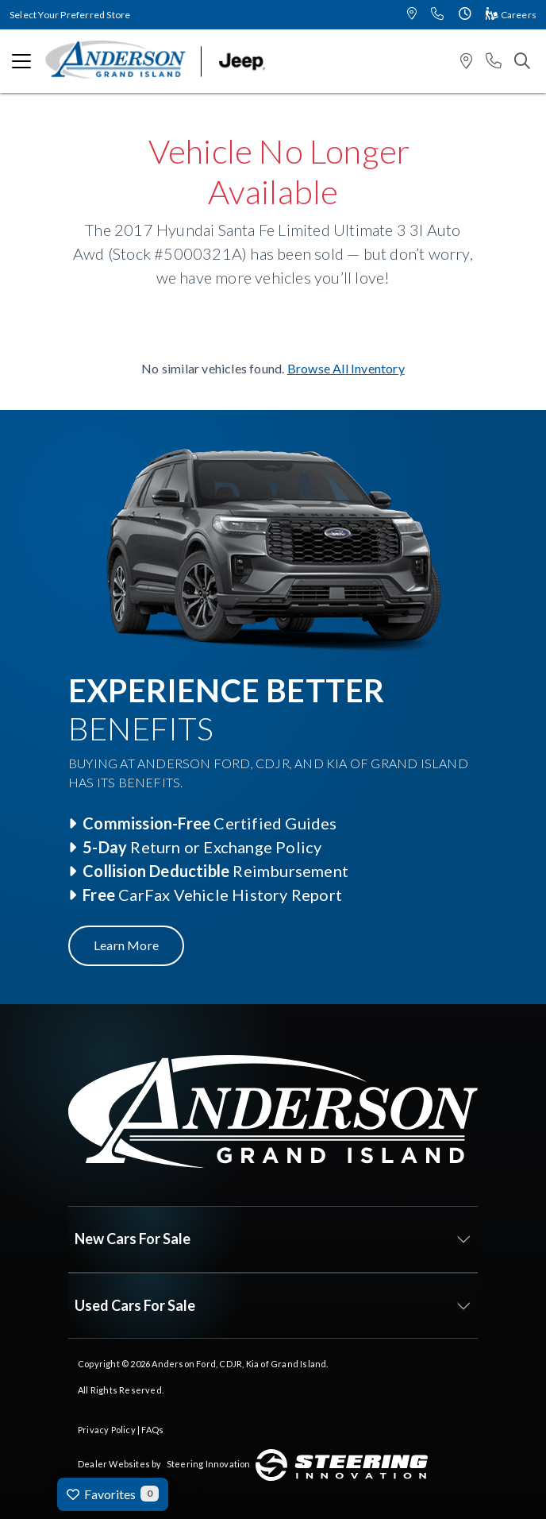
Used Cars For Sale (135, 1305)
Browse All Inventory (346, 368)
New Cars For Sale (132, 1238)
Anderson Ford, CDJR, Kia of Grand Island (239, 1364)
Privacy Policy (107, 1429)
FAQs (152, 1429)
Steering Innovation (209, 1464)
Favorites (113, 1494)
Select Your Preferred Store (70, 15)
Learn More (126, 945)
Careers (511, 15)
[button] (412, 15)
